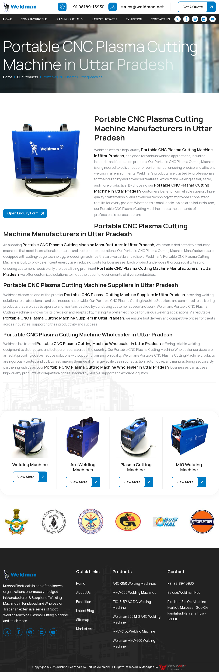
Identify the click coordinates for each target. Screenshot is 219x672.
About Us (83, 592)
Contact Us (160, 19)
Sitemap (82, 619)
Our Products (67, 19)
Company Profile (34, 19)
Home (7, 19)
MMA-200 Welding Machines (134, 592)
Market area (85, 628)
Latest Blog (85, 610)
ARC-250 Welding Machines (134, 583)
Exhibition (134, 19)
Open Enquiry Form (22, 213)
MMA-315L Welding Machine (134, 631)
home (7, 77)
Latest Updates (104, 19)
